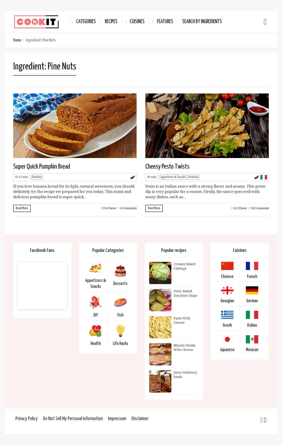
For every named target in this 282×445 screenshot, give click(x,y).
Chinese (227, 276)
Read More (22, 208)
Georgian (227, 301)
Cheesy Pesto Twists (167, 166)
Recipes (111, 21)
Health (96, 343)
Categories (86, 21)
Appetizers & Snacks (173, 177)
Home (17, 40)
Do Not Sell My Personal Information (73, 418)
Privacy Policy (26, 418)
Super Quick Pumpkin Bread (41, 166)
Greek (227, 325)
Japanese (227, 350)
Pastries (37, 177)
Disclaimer (140, 418)
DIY (95, 315)
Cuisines (137, 21)
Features (165, 21)
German (252, 301)
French (252, 276)
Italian (252, 325)
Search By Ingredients (202, 21)
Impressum (117, 418)
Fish (120, 315)
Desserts (120, 283)
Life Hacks (120, 343)
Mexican (252, 350)
